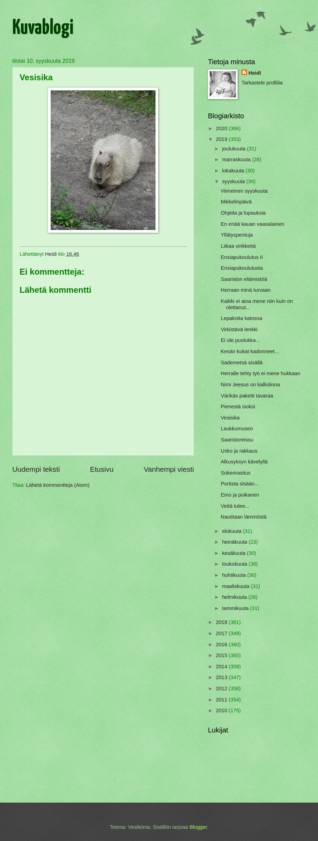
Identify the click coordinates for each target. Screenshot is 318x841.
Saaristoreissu (237, 439)
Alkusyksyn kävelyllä (244, 461)
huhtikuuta (234, 575)
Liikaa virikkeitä (238, 246)
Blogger (198, 827)
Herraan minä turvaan (245, 290)
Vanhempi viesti (169, 469)
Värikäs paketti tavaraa (247, 396)
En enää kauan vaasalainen (252, 224)
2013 (222, 677)
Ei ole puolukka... (240, 340)
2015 (222, 655)
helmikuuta (235, 597)
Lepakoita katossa (241, 318)
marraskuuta (237, 159)
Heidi (254, 73)
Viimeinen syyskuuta (244, 191)
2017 (222, 633)
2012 (222, 688)
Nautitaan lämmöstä (244, 517)
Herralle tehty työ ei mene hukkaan (260, 373)
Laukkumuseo (237, 428)
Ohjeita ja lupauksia (243, 213)
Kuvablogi (42, 28)
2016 (222, 644)
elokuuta (232, 531)
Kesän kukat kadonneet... (250, 351)
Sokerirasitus (236, 473)
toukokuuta (235, 564)
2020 (222, 128)
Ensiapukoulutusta (242, 268)
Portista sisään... (240, 483)
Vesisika (230, 417)
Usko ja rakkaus (239, 451)
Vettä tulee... (235, 506)
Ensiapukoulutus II (242, 257)
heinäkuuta (235, 542)
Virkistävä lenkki (239, 329)
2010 (222, 710)
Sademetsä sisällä (241, 362)
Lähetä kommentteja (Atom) (58, 485)
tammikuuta (236, 608)
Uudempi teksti (36, 469)
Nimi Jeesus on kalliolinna (250, 384)
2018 (222, 622)
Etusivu (102, 469)
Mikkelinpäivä (236, 201)
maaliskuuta (236, 586)
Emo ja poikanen (240, 495)
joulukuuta (234, 148)
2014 (222, 666)
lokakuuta (233, 170)
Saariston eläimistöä (244, 279)
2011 (222, 699)
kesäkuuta (234, 553)
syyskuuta (234, 181)
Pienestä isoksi (238, 406)
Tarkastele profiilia (262, 82)
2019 (222, 139)
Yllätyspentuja (237, 235)
